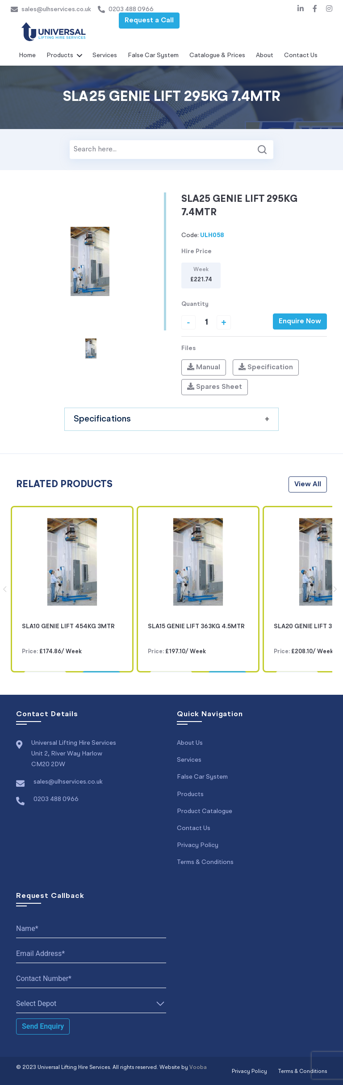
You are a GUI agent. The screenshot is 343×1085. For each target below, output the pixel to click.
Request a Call (149, 20)
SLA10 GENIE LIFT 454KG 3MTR (68, 626)
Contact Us (301, 55)
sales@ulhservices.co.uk (51, 9)
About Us (190, 743)
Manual (203, 367)
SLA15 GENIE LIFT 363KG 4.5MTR (196, 626)
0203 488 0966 (126, 9)
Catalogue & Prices (217, 55)
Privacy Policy (197, 845)
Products (59, 55)
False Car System (153, 55)
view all (307, 484)
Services (104, 55)
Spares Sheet (214, 387)
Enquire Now (300, 321)
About (264, 55)
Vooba (198, 1067)
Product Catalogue (204, 811)
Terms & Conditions (205, 862)
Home (27, 55)
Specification (265, 367)
